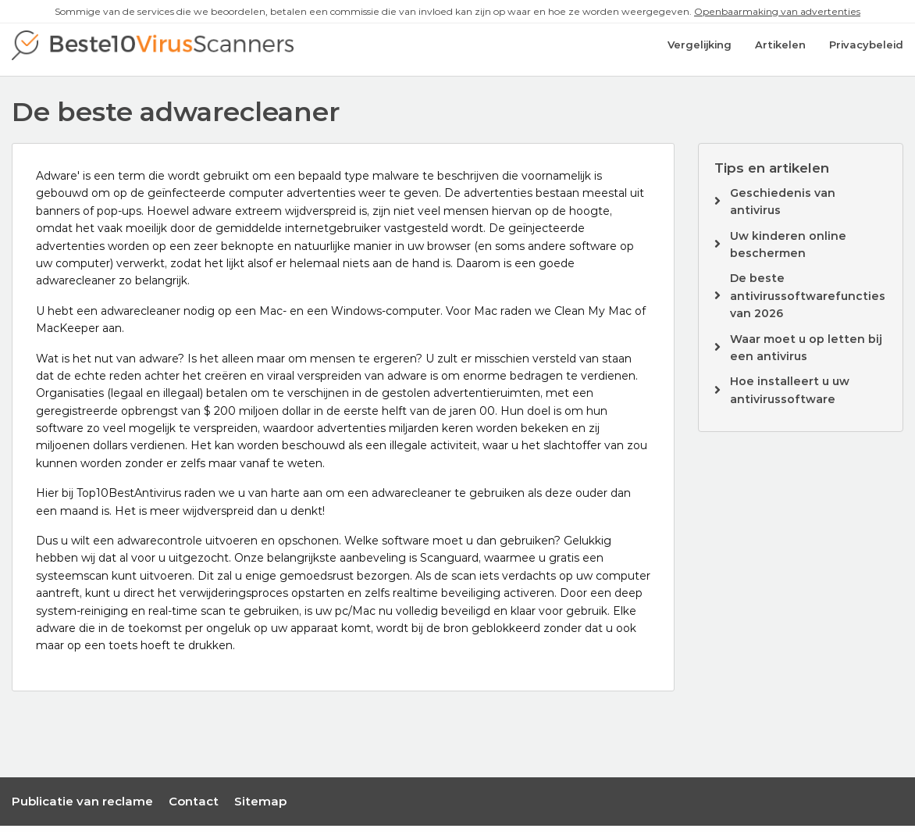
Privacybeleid (866, 53)
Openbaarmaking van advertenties (777, 11)
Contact (194, 806)
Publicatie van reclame (82, 806)
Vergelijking (700, 53)
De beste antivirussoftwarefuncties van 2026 (807, 302)
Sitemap (260, 806)
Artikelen (780, 53)
